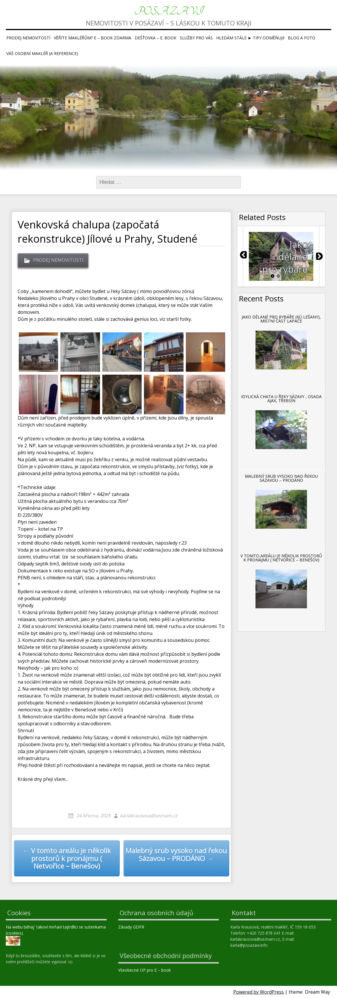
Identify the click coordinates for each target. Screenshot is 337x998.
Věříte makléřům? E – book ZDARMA (92, 38)
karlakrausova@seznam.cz (148, 815)
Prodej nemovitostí (28, 38)
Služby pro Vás (196, 38)
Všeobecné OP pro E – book (145, 970)
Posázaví (168, 11)
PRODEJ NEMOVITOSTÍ (58, 260)
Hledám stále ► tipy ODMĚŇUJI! (250, 38)
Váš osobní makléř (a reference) (42, 53)
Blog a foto (301, 38)
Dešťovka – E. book (155, 38)
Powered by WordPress (258, 992)
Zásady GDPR (131, 927)
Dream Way (317, 992)
